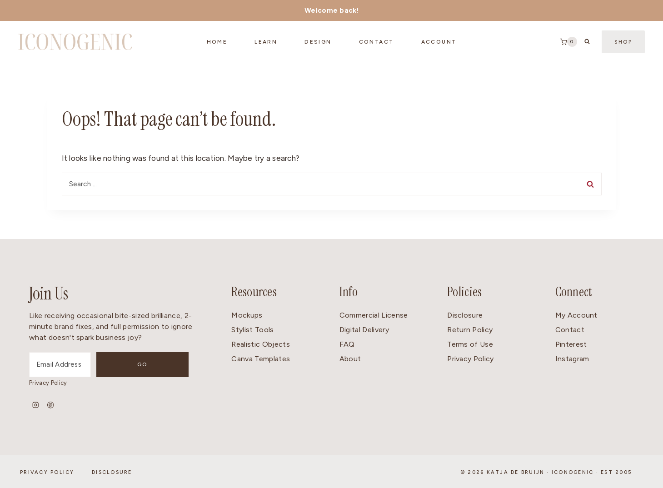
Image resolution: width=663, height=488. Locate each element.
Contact (569, 329)
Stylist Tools (252, 329)
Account (439, 42)
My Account (576, 315)
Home (217, 42)
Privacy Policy (48, 382)
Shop (623, 42)
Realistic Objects (260, 344)
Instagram (572, 358)
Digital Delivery (364, 329)
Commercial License (373, 315)
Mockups (246, 315)
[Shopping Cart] (568, 41)
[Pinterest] (50, 405)
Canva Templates (260, 358)
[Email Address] (83, 364)
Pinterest (571, 344)
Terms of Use (470, 344)
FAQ (347, 344)
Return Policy (470, 329)
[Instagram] (35, 405)
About (350, 358)
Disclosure (465, 315)
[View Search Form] (587, 41)
